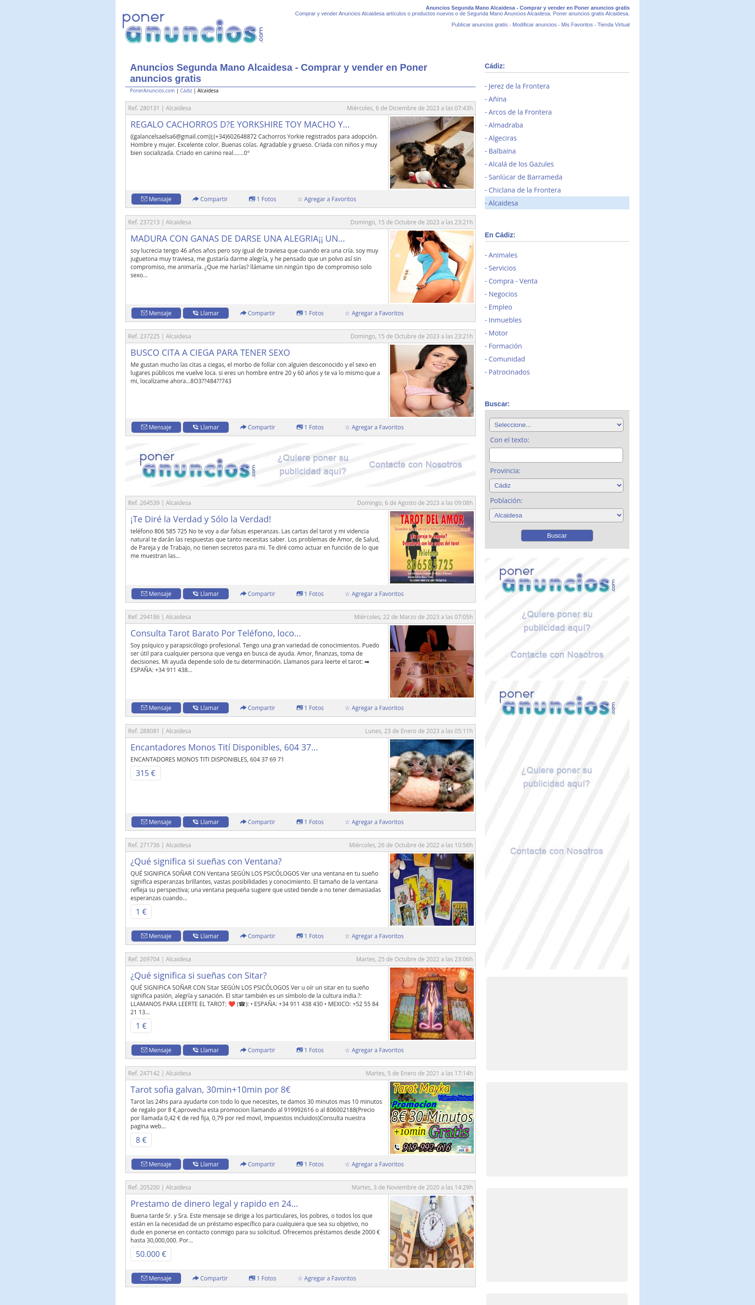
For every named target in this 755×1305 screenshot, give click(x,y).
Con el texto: (510, 439)
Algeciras (503, 137)
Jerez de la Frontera (519, 85)
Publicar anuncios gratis (480, 24)
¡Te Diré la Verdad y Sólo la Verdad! (200, 519)
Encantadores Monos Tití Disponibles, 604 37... (224, 747)
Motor (498, 332)
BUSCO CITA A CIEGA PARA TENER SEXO (210, 352)
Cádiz (186, 90)
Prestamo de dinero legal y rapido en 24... (214, 1203)
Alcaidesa (503, 202)
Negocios (503, 293)
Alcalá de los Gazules (521, 163)
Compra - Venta (513, 280)
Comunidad (507, 358)
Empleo (500, 306)
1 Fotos (262, 199)
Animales (503, 254)
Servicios (502, 267)
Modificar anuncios (534, 24)
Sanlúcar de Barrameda (525, 176)
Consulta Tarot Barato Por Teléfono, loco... (215, 633)
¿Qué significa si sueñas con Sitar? (198, 975)
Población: (506, 500)
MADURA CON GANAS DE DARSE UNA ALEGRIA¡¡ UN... (237, 238)
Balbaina (502, 150)
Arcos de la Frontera (520, 111)
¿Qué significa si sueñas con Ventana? (206, 861)
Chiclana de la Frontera (525, 189)
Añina (498, 98)
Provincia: (505, 470)
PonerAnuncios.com (152, 90)
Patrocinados (509, 371)
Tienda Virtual (614, 24)
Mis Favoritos (577, 24)
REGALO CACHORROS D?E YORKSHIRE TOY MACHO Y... (240, 124)
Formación (505, 345)
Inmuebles (505, 319)
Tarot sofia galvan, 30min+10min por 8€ (210, 1089)
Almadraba (506, 124)
